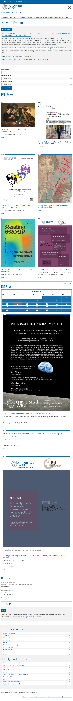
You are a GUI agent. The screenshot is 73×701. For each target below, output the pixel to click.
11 (7, 304)
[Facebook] (3, 604)
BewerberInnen (7, 649)
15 (47, 304)
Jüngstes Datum (6, 81)
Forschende (6, 638)
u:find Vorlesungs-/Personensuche (13, 665)
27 (27, 310)
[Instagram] (10, 604)
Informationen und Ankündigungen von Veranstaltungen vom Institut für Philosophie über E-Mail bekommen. (35, 48)
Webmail (5, 679)
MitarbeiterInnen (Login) (10, 645)
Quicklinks (19, 2)
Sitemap (24, 697)
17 (66, 304)
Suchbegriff (5, 69)
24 (66, 307)
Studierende (7, 635)
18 (7, 307)
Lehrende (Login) (8, 647)
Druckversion (67, 697)
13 (27, 304)
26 (17, 310)
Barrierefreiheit (42, 697)
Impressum (32, 697)
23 (57, 307)
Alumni (5, 642)
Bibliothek (6, 670)
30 (57, 310)
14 (37, 304)
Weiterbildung (7, 640)
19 (17, 307)
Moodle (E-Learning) (9, 672)
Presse (5, 654)
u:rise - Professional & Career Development (16, 674)
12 (17, 304)
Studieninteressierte (9, 633)
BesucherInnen (7, 652)
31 (66, 310)
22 (47, 307)
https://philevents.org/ (11, 56)
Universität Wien (14, 17)
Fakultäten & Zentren (9, 677)
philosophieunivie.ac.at (8, 597)
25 (7, 310)
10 (66, 301)
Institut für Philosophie (12, 12)
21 (37, 307)
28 (37, 310)
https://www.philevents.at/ (12, 59)
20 (27, 307)
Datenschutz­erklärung (55, 697)
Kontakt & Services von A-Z (11, 684)
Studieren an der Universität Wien (13, 663)
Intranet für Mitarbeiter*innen (12, 682)
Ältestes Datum (6, 75)
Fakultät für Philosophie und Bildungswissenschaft (33, 17)
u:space (5, 667)
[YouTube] (6, 604)
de (4, 2)
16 (57, 304)
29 (47, 310)
